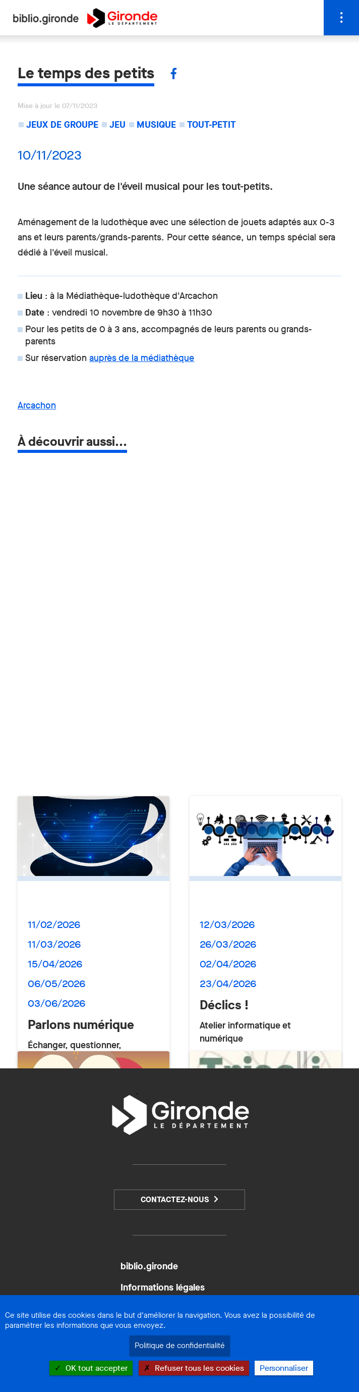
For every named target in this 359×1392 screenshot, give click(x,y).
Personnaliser (284, 1368)
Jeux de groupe (62, 125)
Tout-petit (211, 125)
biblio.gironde (149, 1266)
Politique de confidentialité (180, 1346)
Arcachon (37, 405)
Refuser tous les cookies (194, 1368)
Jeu (117, 125)
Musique (156, 125)
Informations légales (163, 1287)
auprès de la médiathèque (141, 358)
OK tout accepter (91, 1368)
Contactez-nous (175, 1199)
